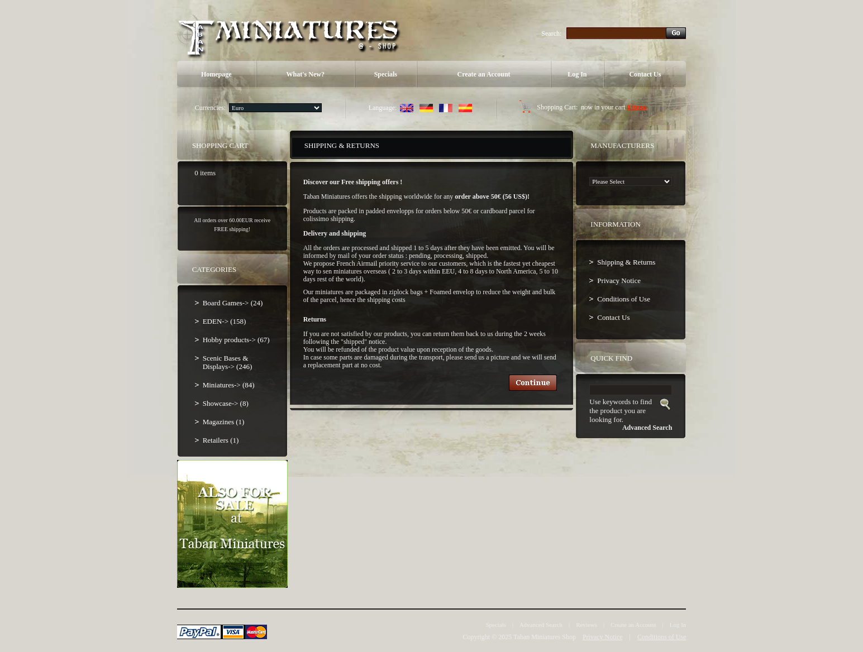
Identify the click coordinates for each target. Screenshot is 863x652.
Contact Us (645, 74)
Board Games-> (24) (233, 303)
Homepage (216, 74)
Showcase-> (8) (226, 403)
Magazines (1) (224, 422)
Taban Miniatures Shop (544, 637)
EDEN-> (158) (224, 321)
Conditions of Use (623, 299)
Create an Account (483, 74)
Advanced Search (540, 624)
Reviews (586, 624)
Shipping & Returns (626, 262)
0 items (637, 107)
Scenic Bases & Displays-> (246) (227, 362)
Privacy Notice (619, 280)
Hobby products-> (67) (236, 339)
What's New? (306, 74)
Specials (385, 74)
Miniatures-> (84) (229, 385)
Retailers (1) (221, 440)
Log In (577, 74)
